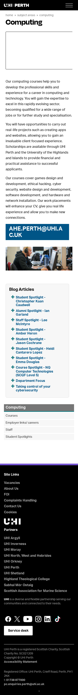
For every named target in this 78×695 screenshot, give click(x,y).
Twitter (17, 619)
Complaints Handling (20, 500)
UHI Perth (11, 567)
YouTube (27, 619)
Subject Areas (26, 15)
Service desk (18, 630)
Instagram (38, 619)
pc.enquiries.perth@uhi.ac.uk (24, 684)
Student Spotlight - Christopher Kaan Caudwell (30, 301)
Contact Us (12, 506)
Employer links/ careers (22, 422)
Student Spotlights (19, 436)
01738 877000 (15, 680)
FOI (6, 494)
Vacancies (12, 483)
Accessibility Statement (20, 661)
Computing (46, 15)
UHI (6, 599)
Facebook (8, 619)
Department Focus (30, 380)
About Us (11, 488)
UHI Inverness (15, 544)
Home (9, 15)
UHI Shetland (14, 573)
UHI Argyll (12, 538)
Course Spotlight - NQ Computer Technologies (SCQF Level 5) (34, 371)
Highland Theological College (27, 579)
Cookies (10, 512)
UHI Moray (12, 549)
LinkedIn (48, 619)
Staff (9, 429)
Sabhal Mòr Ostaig (18, 585)
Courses (12, 415)
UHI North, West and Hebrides (27, 555)
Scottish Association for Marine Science (35, 591)
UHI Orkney (13, 561)
